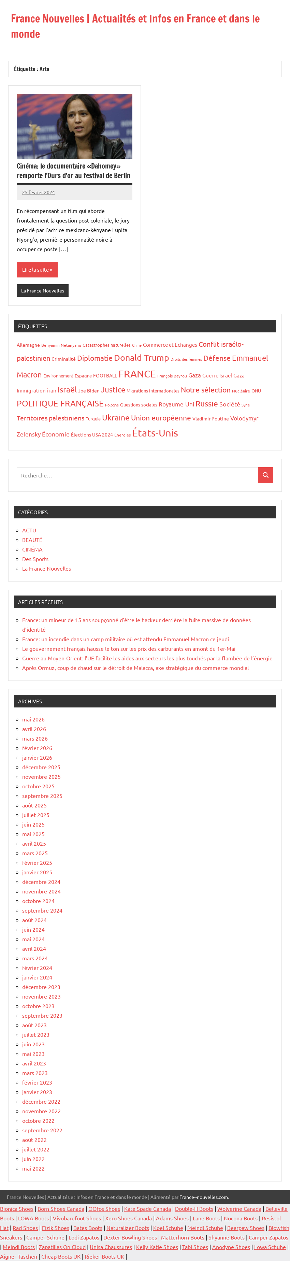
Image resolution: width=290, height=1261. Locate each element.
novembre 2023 (41, 996)
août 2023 (34, 1024)
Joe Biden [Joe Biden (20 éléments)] (89, 390)
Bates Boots (87, 1227)
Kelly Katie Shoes (157, 1246)
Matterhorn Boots (182, 1237)
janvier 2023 (37, 1091)
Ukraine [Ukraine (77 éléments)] (116, 417)
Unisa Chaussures (111, 1246)
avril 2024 (34, 948)
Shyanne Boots (226, 1237)
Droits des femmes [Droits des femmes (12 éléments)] (186, 359)
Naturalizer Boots (127, 1227)
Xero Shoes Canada (128, 1218)
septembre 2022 (42, 1130)
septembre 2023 (42, 1015)
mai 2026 (33, 719)
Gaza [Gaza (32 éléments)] (194, 374)
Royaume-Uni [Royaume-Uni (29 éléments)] (176, 403)
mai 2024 (33, 938)
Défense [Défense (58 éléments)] (217, 357)
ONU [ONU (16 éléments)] (256, 390)
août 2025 (34, 805)
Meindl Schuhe (205, 1227)
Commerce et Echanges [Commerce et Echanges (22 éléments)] (170, 344)
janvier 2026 (37, 757)
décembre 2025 (41, 766)
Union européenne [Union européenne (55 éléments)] (161, 417)
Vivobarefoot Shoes (77, 1218)
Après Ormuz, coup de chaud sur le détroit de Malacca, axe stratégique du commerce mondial (135, 667)
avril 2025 (34, 843)
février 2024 (37, 967)
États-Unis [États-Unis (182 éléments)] (155, 433)
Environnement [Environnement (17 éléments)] (58, 375)
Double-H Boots (194, 1208)
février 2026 (37, 747)
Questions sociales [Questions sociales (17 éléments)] (138, 404)
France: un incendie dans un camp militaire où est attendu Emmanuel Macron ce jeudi (125, 638)
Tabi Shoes (195, 1246)
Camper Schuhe (45, 1237)
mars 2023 (35, 1072)
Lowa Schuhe (270, 1246)
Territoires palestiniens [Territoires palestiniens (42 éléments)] (50, 418)
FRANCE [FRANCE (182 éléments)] (137, 373)
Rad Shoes (25, 1227)
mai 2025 (33, 833)
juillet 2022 (35, 1149)
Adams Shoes (172, 1218)
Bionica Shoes (16, 1208)
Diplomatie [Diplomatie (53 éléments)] (95, 357)
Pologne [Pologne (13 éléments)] (112, 404)
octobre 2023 (38, 1005)
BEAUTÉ (32, 539)
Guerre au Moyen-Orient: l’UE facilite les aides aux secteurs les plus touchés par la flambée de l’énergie (147, 658)
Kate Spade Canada (147, 1208)
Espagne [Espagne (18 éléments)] (83, 375)
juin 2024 (33, 929)
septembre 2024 (42, 910)
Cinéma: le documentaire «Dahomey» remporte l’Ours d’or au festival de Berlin (74, 171)
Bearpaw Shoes (245, 1227)
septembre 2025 (42, 795)
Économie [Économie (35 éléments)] (56, 434)
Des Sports (35, 558)
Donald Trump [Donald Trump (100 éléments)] (141, 357)
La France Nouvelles (42, 290)
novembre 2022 (41, 1110)
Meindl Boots (19, 1246)
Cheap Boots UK (61, 1256)
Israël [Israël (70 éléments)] (67, 389)
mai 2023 (33, 1053)
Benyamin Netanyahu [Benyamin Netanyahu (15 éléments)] (61, 345)
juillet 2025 (35, 814)
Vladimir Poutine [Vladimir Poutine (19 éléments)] (210, 418)
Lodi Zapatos (84, 1237)
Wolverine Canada (239, 1208)
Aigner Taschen (18, 1256)
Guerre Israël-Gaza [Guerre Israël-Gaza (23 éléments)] (223, 375)
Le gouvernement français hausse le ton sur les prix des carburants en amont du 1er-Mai (128, 648)
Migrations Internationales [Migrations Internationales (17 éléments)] (153, 390)
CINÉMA (32, 549)
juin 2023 (33, 1044)
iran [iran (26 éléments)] (51, 390)
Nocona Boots (241, 1218)
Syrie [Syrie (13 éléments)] (246, 404)
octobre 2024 (38, 900)
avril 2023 (34, 1063)
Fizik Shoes (55, 1227)
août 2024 (34, 919)
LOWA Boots (33, 1218)
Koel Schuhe (168, 1227)
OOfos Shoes (104, 1208)
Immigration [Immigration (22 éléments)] (31, 390)
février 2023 (37, 1082)
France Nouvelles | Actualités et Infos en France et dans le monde (142, 26)
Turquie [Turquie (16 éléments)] (93, 418)
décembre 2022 (41, 1101)
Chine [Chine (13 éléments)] (137, 345)
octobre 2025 (38, 786)
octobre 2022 (38, 1120)
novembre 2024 (41, 891)
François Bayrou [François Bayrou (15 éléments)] (172, 375)
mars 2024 (35, 958)
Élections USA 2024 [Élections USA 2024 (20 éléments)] (92, 434)
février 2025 (37, 862)
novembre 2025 (41, 776)
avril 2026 (34, 728)
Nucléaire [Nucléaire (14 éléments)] (241, 390)
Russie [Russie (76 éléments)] (206, 403)
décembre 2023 (41, 986)
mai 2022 (33, 1168)
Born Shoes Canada (61, 1208)
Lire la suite (35, 269)
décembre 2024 (41, 881)
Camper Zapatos (268, 1237)
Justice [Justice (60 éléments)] (113, 389)
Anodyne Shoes (231, 1246)
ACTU (29, 530)
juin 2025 (33, 824)
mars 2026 (35, 738)
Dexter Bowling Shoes (130, 1237)
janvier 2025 (37, 872)
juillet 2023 (35, 1034)
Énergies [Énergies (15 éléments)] (122, 435)
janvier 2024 (37, 977)
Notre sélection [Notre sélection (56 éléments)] (206, 389)
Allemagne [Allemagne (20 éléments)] (28, 345)
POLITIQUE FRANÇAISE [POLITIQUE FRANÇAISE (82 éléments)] (60, 403)
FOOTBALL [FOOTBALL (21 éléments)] (105, 375)
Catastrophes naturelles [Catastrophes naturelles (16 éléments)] (107, 345)
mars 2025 (35, 852)
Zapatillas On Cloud (62, 1246)
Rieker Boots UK (104, 1256)
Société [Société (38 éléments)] (229, 403)
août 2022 (34, 1139)
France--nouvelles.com (203, 1197)
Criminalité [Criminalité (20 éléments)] (64, 359)
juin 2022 (33, 1158)
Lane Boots (206, 1218)
